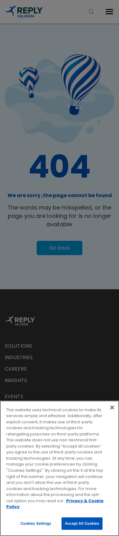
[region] (59, 468)
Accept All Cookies (82, 523)
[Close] (112, 407)
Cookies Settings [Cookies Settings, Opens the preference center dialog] (36, 523)
